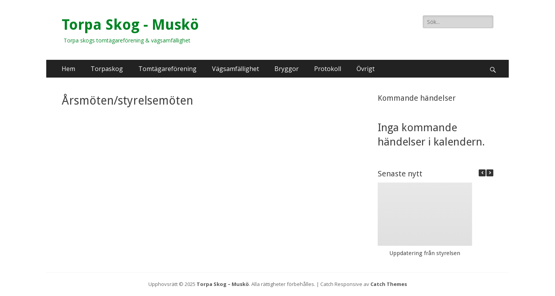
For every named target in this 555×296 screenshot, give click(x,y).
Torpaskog (107, 68)
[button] (489, 172)
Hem (68, 68)
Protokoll (327, 68)
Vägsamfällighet (235, 68)
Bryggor (286, 68)
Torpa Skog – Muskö (223, 284)
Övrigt (366, 68)
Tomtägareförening (167, 68)
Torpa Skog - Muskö (130, 24)
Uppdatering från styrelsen (424, 253)
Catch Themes (388, 284)
